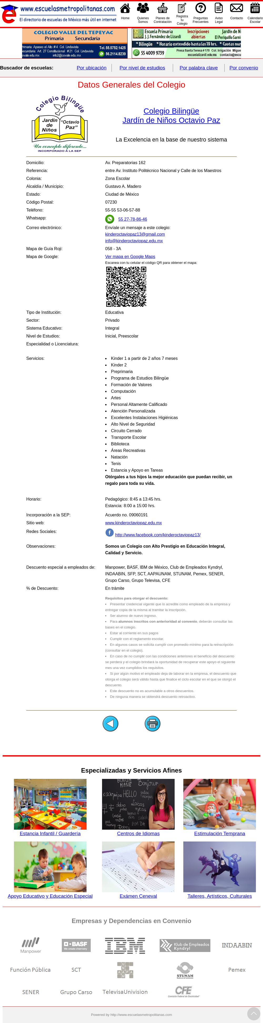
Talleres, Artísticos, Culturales (219, 893)
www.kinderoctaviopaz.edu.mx (133, 523)
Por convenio (244, 67)
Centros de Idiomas (138, 830)
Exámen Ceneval (138, 893)
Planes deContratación (162, 20)
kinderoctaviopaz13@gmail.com (135, 234)
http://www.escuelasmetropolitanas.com (141, 1015)
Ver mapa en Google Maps (130, 256)
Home (125, 20)
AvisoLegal (219, 20)
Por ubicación (92, 67)
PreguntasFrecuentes (201, 20)
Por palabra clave (199, 67)
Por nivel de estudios (142, 67)
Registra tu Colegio (182, 20)
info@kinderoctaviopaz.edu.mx (134, 241)
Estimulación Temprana (219, 830)
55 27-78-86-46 (132, 219)
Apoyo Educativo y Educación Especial (50, 893)
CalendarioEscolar (255, 20)
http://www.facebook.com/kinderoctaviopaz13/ (158, 535)
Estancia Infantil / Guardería (50, 830)
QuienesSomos (143, 20)
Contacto (236, 20)
